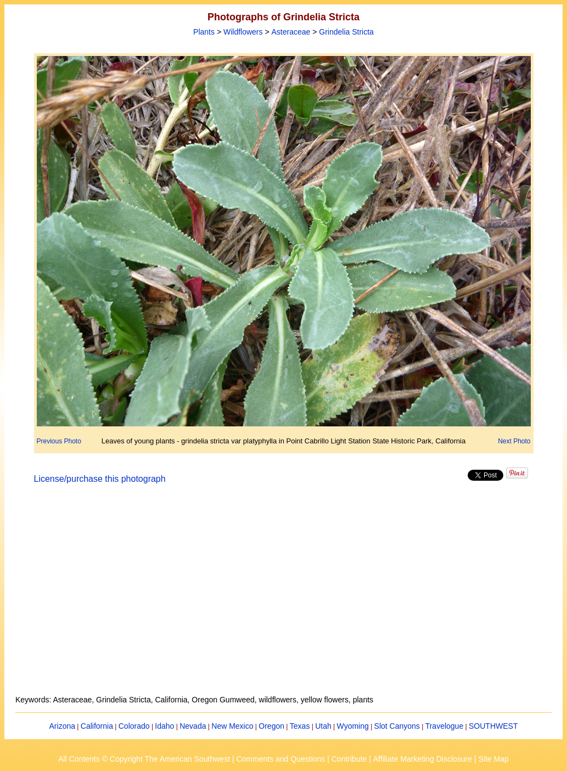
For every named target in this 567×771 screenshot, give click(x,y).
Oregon (271, 726)
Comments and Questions (280, 759)
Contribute (349, 759)
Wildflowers (243, 31)
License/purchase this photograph (100, 478)
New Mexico (232, 726)
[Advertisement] (284, 596)
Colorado (134, 726)
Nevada (192, 726)
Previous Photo (59, 441)
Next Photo (514, 441)
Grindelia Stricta (346, 31)
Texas (300, 726)
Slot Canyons (397, 726)
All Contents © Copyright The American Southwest (144, 759)
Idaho (164, 726)
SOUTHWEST (493, 726)
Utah (323, 726)
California (97, 726)
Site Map (493, 759)
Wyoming (353, 726)
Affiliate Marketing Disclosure (422, 759)
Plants (204, 31)
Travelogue (444, 726)
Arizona (62, 726)
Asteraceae (291, 31)
